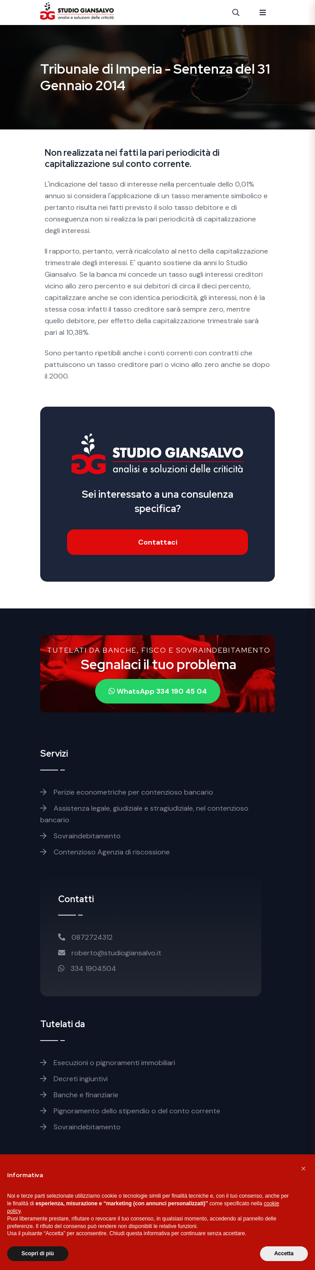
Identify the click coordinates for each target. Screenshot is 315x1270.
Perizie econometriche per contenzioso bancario (126, 792)
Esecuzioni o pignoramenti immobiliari (107, 1062)
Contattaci (157, 542)
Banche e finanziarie (79, 1094)
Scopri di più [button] (37, 1253)
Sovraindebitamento (80, 836)
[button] (303, 1169)
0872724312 (85, 937)
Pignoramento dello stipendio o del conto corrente (130, 1111)
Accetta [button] (284, 1253)
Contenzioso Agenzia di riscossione (105, 852)
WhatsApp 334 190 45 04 (158, 691)
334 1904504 (87, 968)
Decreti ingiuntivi (74, 1078)
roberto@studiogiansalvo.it (109, 953)
